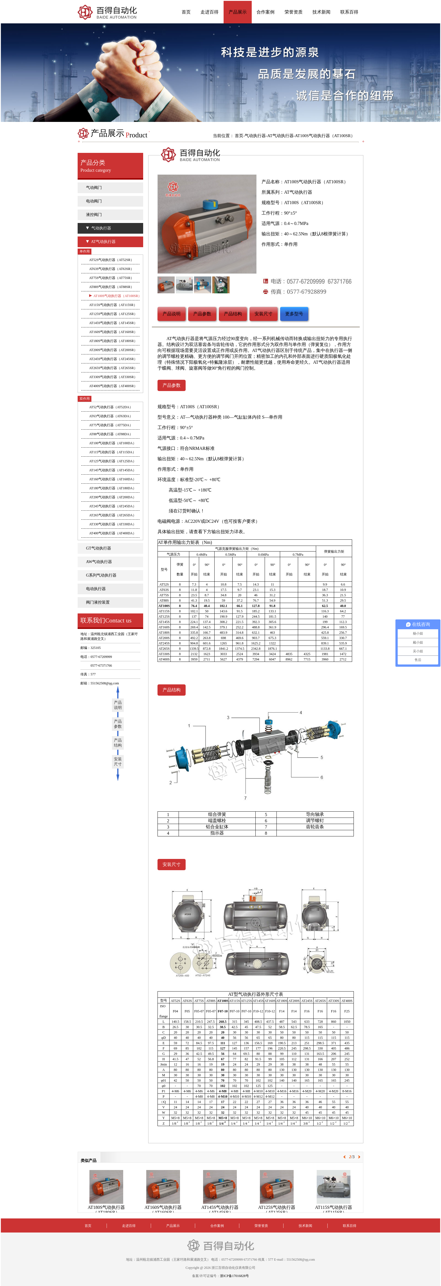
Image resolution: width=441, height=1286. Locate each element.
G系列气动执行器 (101, 575)
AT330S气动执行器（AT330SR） (113, 377)
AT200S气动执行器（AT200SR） (113, 350)
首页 (186, 12)
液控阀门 (94, 215)
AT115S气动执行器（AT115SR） (113, 305)
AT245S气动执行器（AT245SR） (113, 359)
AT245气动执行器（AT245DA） (112, 506)
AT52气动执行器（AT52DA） (111, 407)
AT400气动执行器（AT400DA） (112, 533)
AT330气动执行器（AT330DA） (112, 524)
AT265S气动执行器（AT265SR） (113, 368)
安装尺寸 (118, 761)
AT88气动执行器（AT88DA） (111, 434)
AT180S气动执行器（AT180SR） (113, 341)
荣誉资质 (294, 12)
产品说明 (118, 705)
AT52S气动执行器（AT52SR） (111, 260)
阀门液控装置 (98, 602)
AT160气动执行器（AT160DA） (112, 479)
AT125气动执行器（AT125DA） (112, 461)
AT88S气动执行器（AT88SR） (111, 287)
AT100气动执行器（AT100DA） (112, 443)
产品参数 (118, 724)
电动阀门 (94, 201)
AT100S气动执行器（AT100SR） (325, 135)
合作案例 (265, 12)
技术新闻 (321, 12)
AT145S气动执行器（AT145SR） (113, 323)
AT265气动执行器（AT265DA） (112, 515)
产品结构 (118, 742)
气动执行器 (255, 135)
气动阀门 (94, 188)
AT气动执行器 (280, 135)
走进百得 (210, 12)
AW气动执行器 (99, 562)
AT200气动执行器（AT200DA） (112, 497)
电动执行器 (96, 589)
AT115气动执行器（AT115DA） (112, 452)
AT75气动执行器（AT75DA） (111, 425)
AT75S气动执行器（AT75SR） (111, 278)
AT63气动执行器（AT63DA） (111, 416)
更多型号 (294, 313)
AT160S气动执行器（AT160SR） (113, 332)
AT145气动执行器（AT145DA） (112, 470)
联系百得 (349, 12)
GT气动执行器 (98, 548)
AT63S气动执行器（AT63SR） (111, 269)
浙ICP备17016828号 (234, 1276)
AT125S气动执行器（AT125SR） (113, 314)
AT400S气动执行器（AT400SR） (113, 386)
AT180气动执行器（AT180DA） (112, 488)
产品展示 (238, 12)
